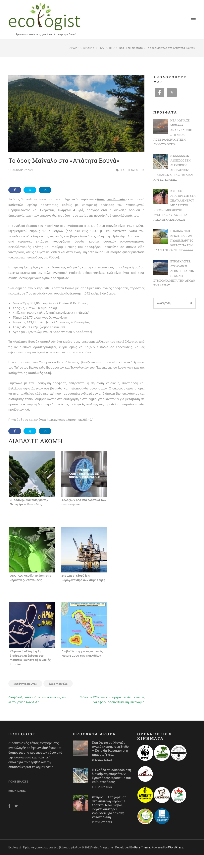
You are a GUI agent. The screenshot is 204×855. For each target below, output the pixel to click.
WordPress (175, 847)
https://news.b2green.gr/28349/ (69, 419)
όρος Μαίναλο (58, 683)
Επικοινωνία (17, 791)
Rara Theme (142, 847)
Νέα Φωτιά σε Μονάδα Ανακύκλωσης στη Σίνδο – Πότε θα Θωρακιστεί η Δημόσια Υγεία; (110, 748)
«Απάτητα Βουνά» (25, 683)
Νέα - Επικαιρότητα (132, 169)
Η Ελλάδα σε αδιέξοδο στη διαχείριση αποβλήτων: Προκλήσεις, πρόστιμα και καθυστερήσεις (111, 776)
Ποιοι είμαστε (18, 781)
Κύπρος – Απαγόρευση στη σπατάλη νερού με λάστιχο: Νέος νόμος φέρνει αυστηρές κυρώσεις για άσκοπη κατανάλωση (109, 807)
